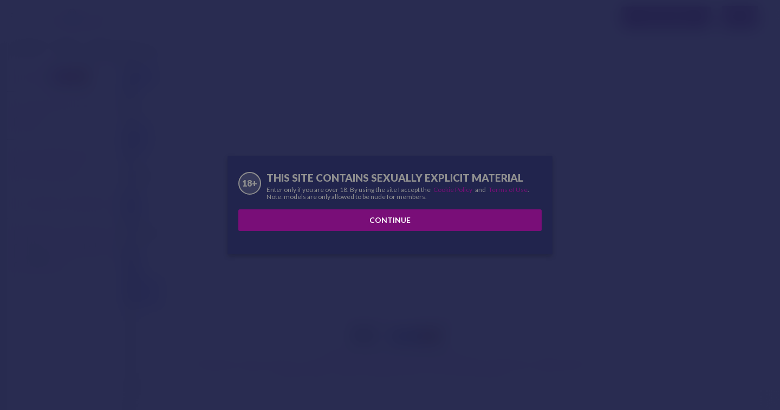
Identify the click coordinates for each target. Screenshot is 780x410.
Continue (390, 220)
